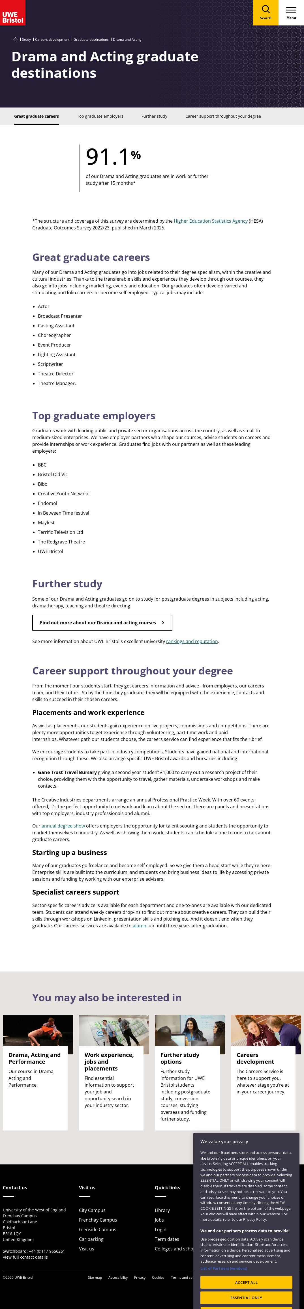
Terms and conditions (188, 1277)
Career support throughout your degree (132, 671)
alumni (140, 926)
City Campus (92, 1210)
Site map (95, 1277)
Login (160, 1229)
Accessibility (118, 1277)
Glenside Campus (97, 1229)
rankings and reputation (192, 641)
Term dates (167, 1239)
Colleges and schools (177, 1249)
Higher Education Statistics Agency (211, 221)
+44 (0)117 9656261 (47, 1251)
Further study (67, 583)
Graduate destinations (91, 39)
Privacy (139, 1277)
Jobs (159, 1220)
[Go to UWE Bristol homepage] (15, 39)
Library (162, 1210)
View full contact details (25, 1257)
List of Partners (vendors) (223, 1277)
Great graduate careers (91, 257)
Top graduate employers (93, 415)
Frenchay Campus (98, 1220)
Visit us (86, 1249)
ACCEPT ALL (246, 1291)
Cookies (158, 1277)
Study (26, 39)
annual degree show (63, 826)
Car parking (91, 1239)
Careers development (52, 39)
